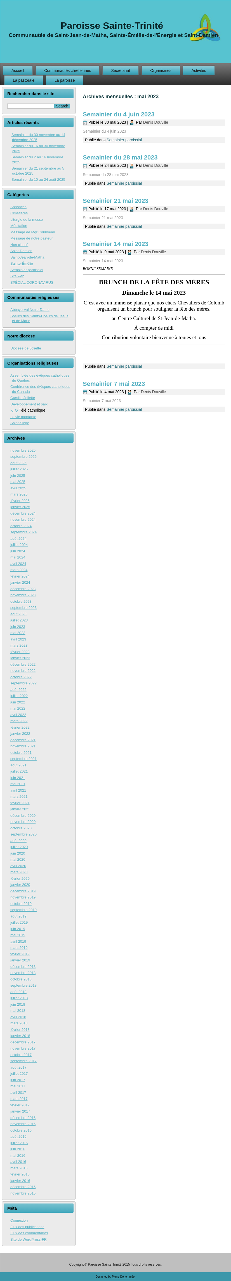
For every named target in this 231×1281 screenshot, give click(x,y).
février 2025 (20, 501)
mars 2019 (18, 948)
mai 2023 (17, 633)
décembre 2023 (23, 589)
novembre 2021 (23, 746)
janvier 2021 (20, 809)
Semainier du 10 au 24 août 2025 (38, 179)
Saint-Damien (21, 251)
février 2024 (20, 576)
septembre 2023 (23, 608)
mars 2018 (18, 1023)
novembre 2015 (23, 1193)
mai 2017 (17, 1086)
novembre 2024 (23, 519)
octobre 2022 (21, 677)
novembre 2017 (23, 1048)
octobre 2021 (21, 752)
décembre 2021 (23, 740)
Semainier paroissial (26, 270)
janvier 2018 (20, 1036)
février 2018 (20, 1029)
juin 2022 (17, 702)
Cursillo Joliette (22, 398)
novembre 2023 (23, 595)
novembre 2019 (23, 897)
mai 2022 (17, 708)
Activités (199, 70)
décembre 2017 (23, 1042)
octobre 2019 (21, 904)
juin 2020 (17, 853)
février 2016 (20, 1174)
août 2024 (18, 538)
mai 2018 (17, 1010)
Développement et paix (29, 404)
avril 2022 (18, 715)
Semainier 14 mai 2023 (115, 243)
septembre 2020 (23, 834)
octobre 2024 (21, 526)
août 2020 (18, 841)
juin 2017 (17, 1080)
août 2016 (18, 1136)
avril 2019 (18, 941)
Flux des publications (27, 1227)
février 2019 (20, 954)
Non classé (19, 245)
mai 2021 (17, 784)
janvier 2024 (20, 582)
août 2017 (18, 1067)
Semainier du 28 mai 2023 (120, 157)
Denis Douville (155, 122)
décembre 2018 (23, 967)
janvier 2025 (20, 507)
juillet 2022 (19, 696)
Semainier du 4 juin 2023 (119, 114)
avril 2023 (18, 639)
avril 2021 (18, 790)
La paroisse (65, 80)
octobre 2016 (21, 1130)
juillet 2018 (19, 998)
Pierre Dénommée (123, 1276)
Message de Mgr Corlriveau (32, 232)
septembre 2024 (23, 532)
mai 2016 (17, 1155)
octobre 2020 (21, 828)
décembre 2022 (23, 664)
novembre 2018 (23, 973)
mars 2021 (18, 796)
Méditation (18, 226)
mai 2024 (17, 557)
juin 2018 (17, 1004)
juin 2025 (17, 475)
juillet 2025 (19, 469)
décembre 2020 (23, 815)
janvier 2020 (20, 885)
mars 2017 (18, 1099)
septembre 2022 (23, 683)
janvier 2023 (20, 658)
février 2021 (20, 803)
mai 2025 (17, 482)
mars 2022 (18, 721)
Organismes (160, 70)
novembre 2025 (23, 450)
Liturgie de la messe (26, 219)
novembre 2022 (23, 670)
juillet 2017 (19, 1073)
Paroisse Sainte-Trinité (112, 25)
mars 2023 (18, 645)
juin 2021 (17, 778)
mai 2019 (17, 935)
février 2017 (20, 1105)
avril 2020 (18, 866)
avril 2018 (18, 1017)
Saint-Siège (19, 423)
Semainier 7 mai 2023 (114, 383)
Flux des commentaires (29, 1233)
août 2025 (18, 463)
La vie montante (23, 417)
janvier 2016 (20, 1181)
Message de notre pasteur (31, 238)
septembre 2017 (23, 1061)
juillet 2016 (19, 1143)
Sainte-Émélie (21, 263)
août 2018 (18, 992)
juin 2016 (17, 1149)
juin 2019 (17, 929)
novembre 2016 (23, 1124)
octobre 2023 (21, 601)
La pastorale (23, 80)
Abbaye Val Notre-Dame (29, 310)
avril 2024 (18, 564)
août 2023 (18, 614)
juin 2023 (17, 627)
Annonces (18, 207)
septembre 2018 (23, 985)
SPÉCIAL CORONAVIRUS (31, 282)
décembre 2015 (23, 1187)
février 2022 (20, 727)
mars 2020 (18, 872)
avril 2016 (18, 1162)
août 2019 (18, 916)
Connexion (19, 1220)
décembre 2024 (23, 513)
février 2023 (20, 652)
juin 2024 (17, 551)
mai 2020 (17, 859)
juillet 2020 (19, 847)
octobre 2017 (21, 1055)
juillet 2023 (19, 620)
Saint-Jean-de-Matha (27, 257)
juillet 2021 (19, 771)
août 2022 (18, 690)
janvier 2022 (20, 733)
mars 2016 (18, 1168)
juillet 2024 (19, 545)
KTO (14, 410)
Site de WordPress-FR (28, 1239)
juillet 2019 (19, 922)
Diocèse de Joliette (25, 348)
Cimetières (19, 213)
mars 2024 (18, 570)
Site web (17, 276)
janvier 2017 (20, 1111)
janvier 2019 (20, 960)
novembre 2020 (23, 822)
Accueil (17, 70)
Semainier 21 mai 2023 (115, 200)
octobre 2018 (21, 979)
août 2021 (18, 765)
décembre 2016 (23, 1118)
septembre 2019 (23, 910)
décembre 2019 (23, 891)
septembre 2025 (23, 456)
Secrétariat (120, 70)
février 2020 (20, 878)
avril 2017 (18, 1092)
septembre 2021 (23, 759)
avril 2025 (18, 488)
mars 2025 (18, 494)
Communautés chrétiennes (67, 70)
